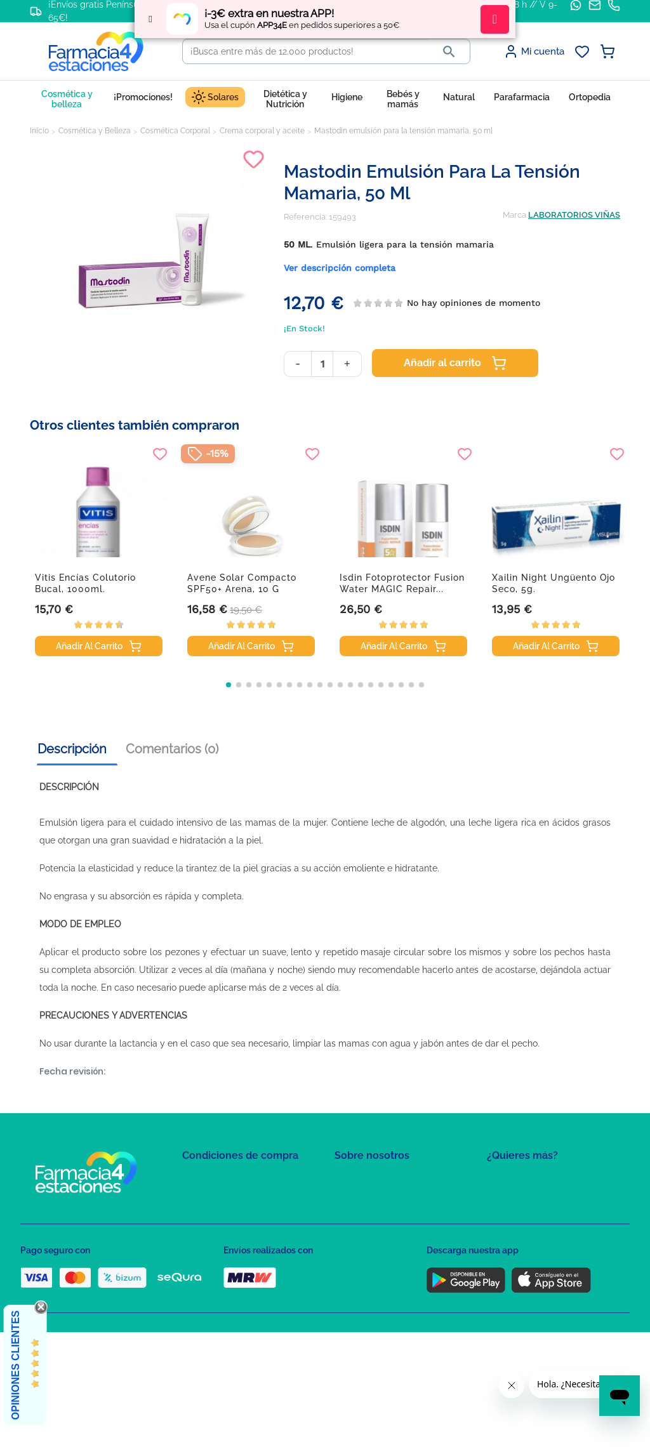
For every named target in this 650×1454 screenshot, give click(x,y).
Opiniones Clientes (15, 1365)
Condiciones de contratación (237, 1181)
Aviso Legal (204, 1236)
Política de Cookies (218, 1217)
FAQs (345, 1199)
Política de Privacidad (223, 1199)
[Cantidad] (322, 364)
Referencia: (305, 216)
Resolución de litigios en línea (239, 1309)
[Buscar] (305, 51)
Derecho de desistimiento (231, 1291)
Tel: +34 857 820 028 (373, 1254)
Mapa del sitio (361, 1181)
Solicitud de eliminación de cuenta (401, 1236)
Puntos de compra (217, 1254)
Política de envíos (215, 1273)
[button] (228, 684)
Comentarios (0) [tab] (172, 749)
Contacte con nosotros (378, 1217)
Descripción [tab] (72, 749)
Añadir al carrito (455, 363)
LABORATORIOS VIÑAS (574, 215)
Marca (514, 215)
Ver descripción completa (339, 268)
